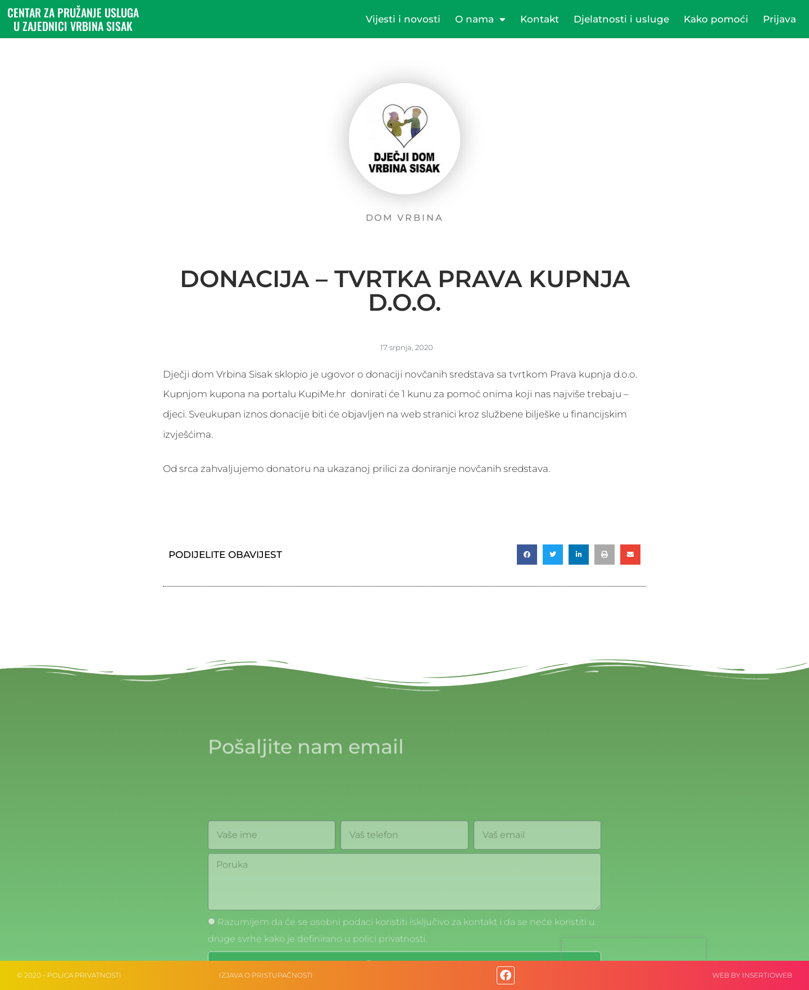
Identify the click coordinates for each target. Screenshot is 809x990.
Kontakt (539, 19)
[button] (527, 554)
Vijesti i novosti (403, 19)
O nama (480, 19)
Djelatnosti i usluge (621, 19)
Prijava (779, 19)
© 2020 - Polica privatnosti (69, 975)
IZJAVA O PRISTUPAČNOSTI (266, 975)
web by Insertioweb (752, 975)
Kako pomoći (716, 19)
